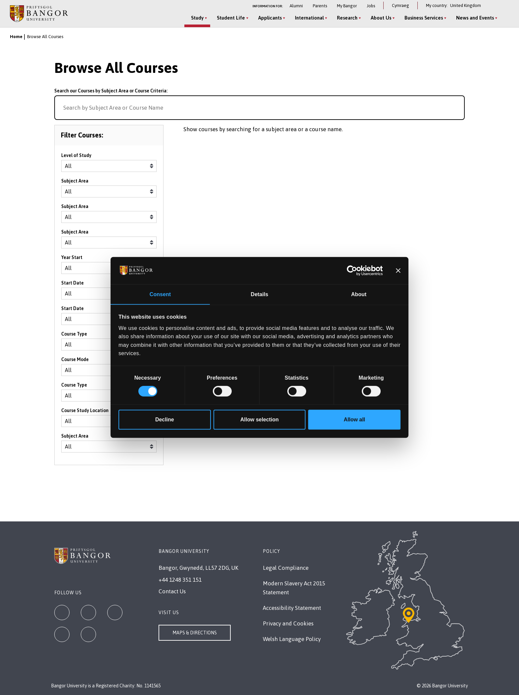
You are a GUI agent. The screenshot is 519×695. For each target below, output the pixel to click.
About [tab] (358, 294)
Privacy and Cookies (288, 623)
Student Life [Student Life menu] (230, 18)
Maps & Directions (194, 632)
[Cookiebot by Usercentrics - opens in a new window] (354, 270)
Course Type (74, 335)
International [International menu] (308, 18)
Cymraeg (400, 5)
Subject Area (74, 182)
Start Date (72, 284)
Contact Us (172, 591)
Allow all (354, 420)
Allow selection (259, 420)
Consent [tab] (160, 294)
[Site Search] (503, 18)
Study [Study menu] (196, 18)
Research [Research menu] (346, 18)
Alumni (296, 5)
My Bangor (347, 5)
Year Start (71, 259)
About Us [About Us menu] (380, 18)
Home (16, 36)
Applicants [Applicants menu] (269, 18)
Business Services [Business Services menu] (422, 18)
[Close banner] (398, 270)
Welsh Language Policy (292, 639)
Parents (320, 5)
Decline (164, 420)
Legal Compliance (285, 567)
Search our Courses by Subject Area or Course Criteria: (110, 90)
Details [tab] (259, 294)
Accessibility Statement (292, 608)
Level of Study (76, 157)
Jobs (371, 5)
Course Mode (75, 361)
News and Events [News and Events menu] (474, 18)
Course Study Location (85, 412)
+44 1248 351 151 (180, 579)
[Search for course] (457, 107)
